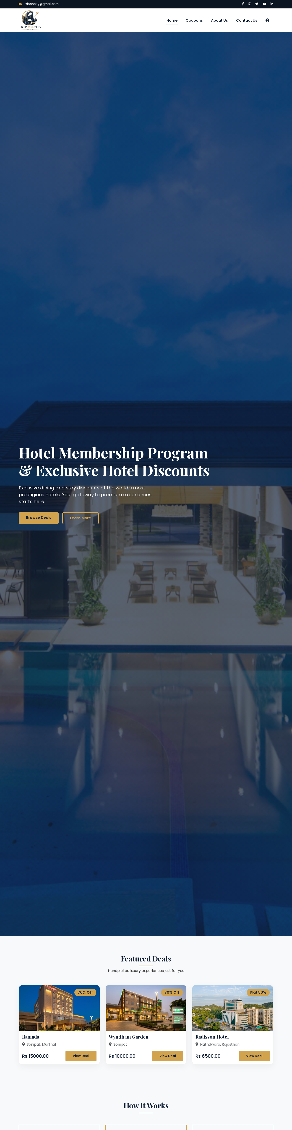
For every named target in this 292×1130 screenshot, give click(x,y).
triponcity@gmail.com (39, 4)
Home (172, 20)
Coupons (194, 20)
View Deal (81, 1056)
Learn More (80, 518)
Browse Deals (38, 517)
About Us (219, 20)
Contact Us (246, 20)
